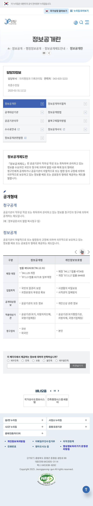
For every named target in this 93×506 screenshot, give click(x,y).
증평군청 (10, 21)
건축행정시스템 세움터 (57, 401)
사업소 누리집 (55, 420)
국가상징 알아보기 (58, 11)
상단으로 (86, 489)
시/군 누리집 (11, 426)
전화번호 (11, 446)
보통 (36, 360)
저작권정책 (68, 441)
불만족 (47, 360)
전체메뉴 (87, 22)
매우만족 (13, 360)
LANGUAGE (76, 23)
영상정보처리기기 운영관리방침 (75, 448)
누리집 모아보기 (81, 10)
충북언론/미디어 (12, 433)
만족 (25, 360)
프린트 (44, 53)
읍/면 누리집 (11, 420)
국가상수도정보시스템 (34, 401)
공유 (49, 53)
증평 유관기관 (55, 426)
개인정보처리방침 (16, 441)
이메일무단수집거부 (45, 441)
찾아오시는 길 (42, 446)
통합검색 (81, 22)
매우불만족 (62, 360)
